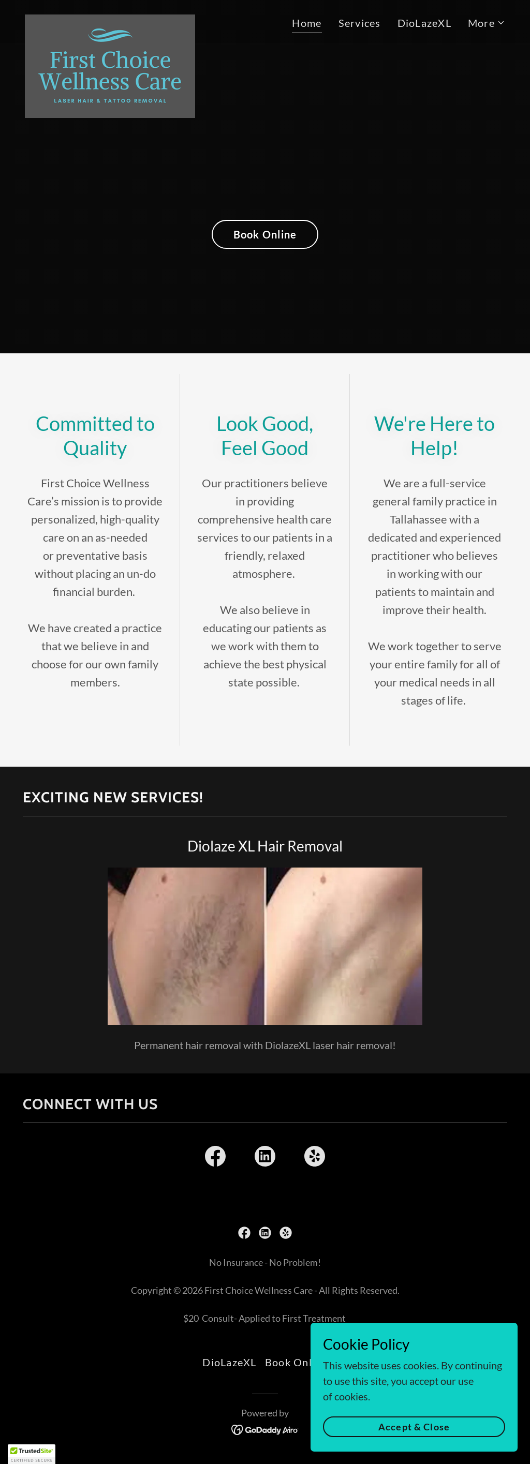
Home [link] (306, 23)
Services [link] (359, 23)
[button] (486, 23)
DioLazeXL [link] (424, 23)
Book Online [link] (296, 1362)
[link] (110, 19)
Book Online (265, 234)
